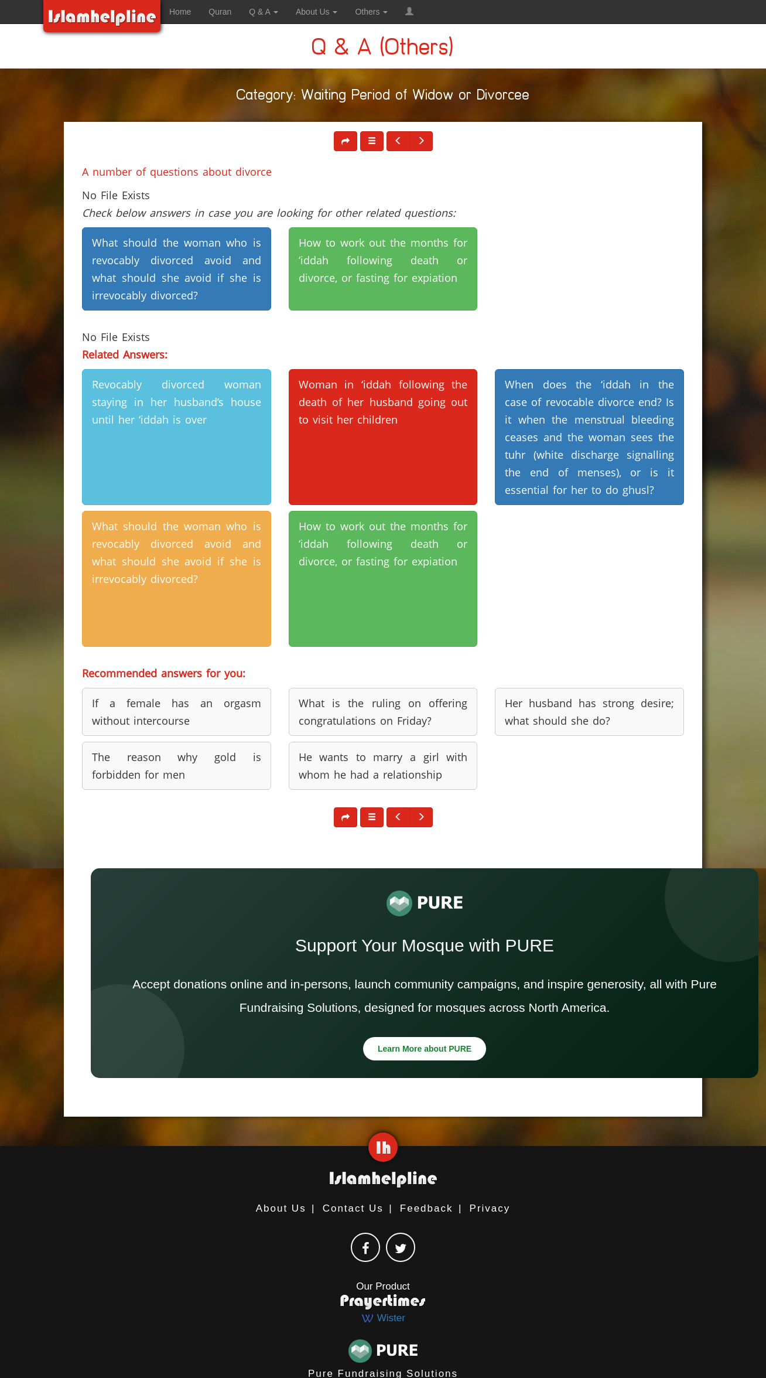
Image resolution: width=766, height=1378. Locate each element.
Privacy (490, 1208)
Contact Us (353, 1208)
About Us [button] (316, 11)
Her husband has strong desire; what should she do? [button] (589, 712)
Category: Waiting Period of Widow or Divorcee (383, 97)
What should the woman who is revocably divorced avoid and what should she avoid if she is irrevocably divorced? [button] (176, 269)
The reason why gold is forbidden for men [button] (176, 766)
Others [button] (371, 11)
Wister (383, 1318)
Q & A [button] (263, 11)
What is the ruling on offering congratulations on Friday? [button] (383, 712)
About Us (281, 1208)
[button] (409, 11)
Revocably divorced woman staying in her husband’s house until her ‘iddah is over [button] (176, 402)
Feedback (426, 1208)
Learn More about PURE (424, 1048)
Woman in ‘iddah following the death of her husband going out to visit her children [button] (383, 402)
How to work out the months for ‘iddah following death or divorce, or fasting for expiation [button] (383, 260)
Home (180, 11)
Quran (219, 11)
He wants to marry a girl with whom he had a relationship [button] (383, 766)
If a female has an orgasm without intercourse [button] (176, 712)
